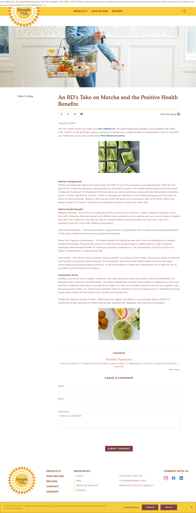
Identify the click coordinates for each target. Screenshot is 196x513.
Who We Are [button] (99, 11)
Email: (61, 398)
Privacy (81, 490)
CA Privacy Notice (130, 476)
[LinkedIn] (181, 478)
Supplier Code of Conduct (136, 485)
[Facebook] (173, 478)
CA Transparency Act (132, 481)
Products (53, 471)
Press (79, 476)
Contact (52, 486)
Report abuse (174, 369)
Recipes (117, 11)
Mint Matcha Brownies (31, 5)
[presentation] (78, 436)
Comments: (63, 411)
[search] (184, 11)
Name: (61, 386)
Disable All (150, 507)
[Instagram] (166, 478)
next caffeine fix (106, 129)
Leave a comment (119, 378)
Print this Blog (170, 114)
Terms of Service (87, 485)
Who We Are (55, 476)
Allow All (168, 507)
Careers (52, 491)
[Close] (192, 507)
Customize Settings (131, 507)
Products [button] (80, 11)
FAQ (78, 481)
